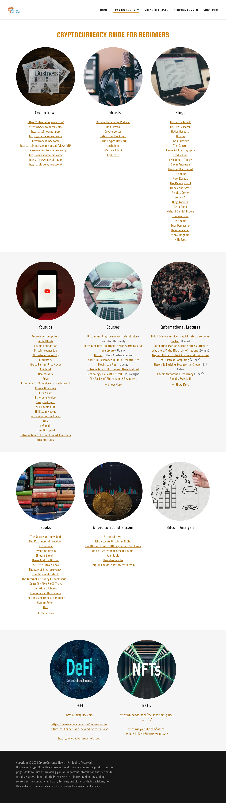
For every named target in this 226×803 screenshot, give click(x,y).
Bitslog (180, 136)
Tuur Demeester (180, 225)
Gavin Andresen (180, 164)
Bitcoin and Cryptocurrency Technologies (112, 336)
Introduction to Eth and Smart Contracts (45, 435)
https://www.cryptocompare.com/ (45, 150)
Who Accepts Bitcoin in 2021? (113, 541)
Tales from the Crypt (113, 136)
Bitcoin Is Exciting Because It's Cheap (177, 364)
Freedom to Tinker (180, 160)
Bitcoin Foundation (45, 346)
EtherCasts (45, 393)
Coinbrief (45, 369)
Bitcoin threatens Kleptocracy (175, 374)
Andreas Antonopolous (46, 336)
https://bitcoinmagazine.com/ (46, 122)
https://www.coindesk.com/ (45, 127)
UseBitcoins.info (113, 560)
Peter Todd (180, 206)
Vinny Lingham (180, 235)
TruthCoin (180, 221)
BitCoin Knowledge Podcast (113, 122)
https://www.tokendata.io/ (45, 160)
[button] (113, 384)
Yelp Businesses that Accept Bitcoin (113, 565)
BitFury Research (180, 127)
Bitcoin (98, 355)
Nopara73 (180, 197)
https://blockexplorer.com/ (45, 164)
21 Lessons (46, 546)
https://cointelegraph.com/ (45, 136)
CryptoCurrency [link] (126, 10)
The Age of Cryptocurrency (45, 569)
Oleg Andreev (180, 202)
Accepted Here (112, 536)
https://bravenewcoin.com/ (45, 155)
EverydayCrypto (45, 402)
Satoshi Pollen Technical (45, 416)
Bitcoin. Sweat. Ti (180, 378)
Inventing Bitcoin (45, 551)
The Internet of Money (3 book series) (45, 579)
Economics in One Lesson (45, 593)
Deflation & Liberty (46, 588)
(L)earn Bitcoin (45, 555)
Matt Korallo (180, 178)
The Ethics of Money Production (45, 598)
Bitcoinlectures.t (46, 440)
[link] (14, 9)
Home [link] (104, 10)
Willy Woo (180, 239)
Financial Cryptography (180, 150)
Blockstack (45, 360)
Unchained (113, 145)
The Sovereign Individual (45, 536)
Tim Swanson (180, 216)
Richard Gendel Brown (180, 211)
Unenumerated (180, 230)
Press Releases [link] (156, 10)
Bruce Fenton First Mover (45, 364)
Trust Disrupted (45, 430)
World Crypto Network (113, 141)
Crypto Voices (113, 131)
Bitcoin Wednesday (45, 350)
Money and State (180, 188)
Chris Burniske (180, 141)
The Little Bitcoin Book (45, 565)
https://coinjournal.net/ (45, 131)
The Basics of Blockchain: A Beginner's (113, 378)
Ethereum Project (45, 397)
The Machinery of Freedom (45, 541)
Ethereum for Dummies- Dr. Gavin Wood (45, 383)
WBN (45, 421)
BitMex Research (180, 131)
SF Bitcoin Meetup (45, 411)
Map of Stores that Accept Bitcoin (113, 551)
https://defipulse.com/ (79, 715)
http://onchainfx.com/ (45, 141)
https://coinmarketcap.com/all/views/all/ (45, 145)
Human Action (45, 602)
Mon (45, 607)
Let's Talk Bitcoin (113, 150)
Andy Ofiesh (45, 341)
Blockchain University (45, 355)
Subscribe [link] (211, 10)
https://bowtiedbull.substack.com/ (79, 738)
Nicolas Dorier (180, 192)
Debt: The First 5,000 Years (45, 583)
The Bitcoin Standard (45, 574)
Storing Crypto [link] (186, 10)
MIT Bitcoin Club (46, 407)
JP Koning (180, 174)
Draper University (45, 388)
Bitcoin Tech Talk (180, 122)
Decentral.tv (45, 374)
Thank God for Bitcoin (45, 560)
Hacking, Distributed (180, 169)
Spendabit (112, 555)
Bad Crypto (113, 127)
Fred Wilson (180, 155)
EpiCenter (113, 155)
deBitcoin (45, 425)
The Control (180, 145)
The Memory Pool (180, 183)
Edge (46, 378)
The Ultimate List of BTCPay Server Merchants (113, 546)
